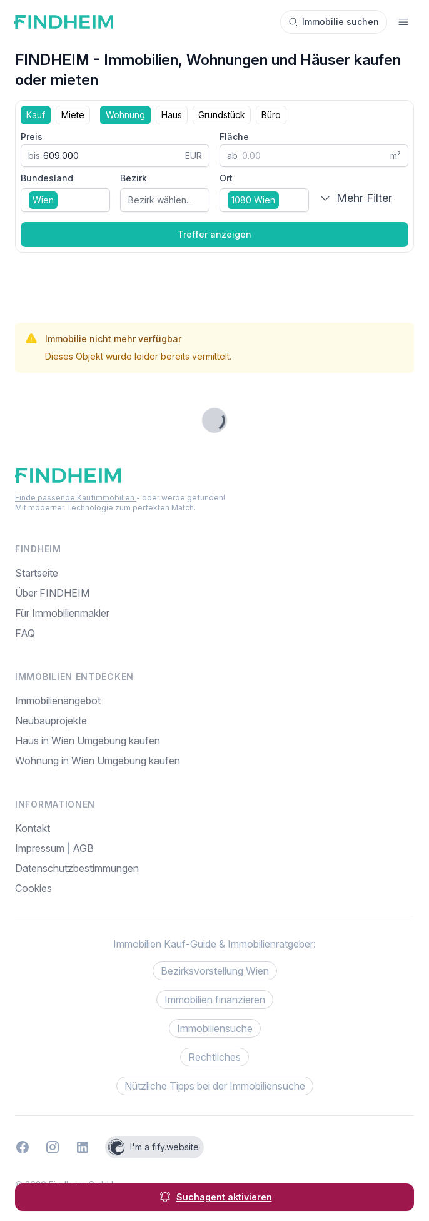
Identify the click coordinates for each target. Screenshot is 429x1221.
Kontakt (32, 828)
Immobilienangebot (58, 700)
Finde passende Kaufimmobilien (75, 497)
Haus (171, 114)
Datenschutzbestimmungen (77, 868)
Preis (32, 136)
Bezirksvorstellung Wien (215, 971)
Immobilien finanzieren (214, 999)
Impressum (41, 848)
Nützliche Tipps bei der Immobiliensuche (214, 1086)
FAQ (25, 633)
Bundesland (47, 178)
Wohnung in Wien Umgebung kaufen (97, 760)
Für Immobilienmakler (62, 613)
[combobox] (65, 200)
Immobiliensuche (215, 1028)
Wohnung (125, 114)
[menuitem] (214, 888)
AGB (83, 848)
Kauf (35, 114)
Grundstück (221, 114)
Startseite (36, 573)
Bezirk (133, 178)
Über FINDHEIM (52, 593)
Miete (72, 114)
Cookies (33, 888)
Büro (271, 114)
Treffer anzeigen (214, 234)
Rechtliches (214, 1057)
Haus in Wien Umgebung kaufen (87, 740)
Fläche (234, 136)
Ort (226, 178)
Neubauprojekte (51, 720)
